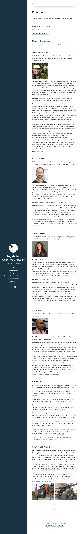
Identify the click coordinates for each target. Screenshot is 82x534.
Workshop (57, 19)
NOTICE (53, 525)
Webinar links (13, 279)
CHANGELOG (60, 525)
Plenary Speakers (49, 19)
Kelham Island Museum (64, 450)
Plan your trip (13, 281)
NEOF (58, 385)
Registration (60, 433)
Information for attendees (13, 276)
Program (13, 273)
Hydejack (55, 528)
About (13, 267)
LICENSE (47, 525)
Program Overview (37, 19)
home (33, 9)
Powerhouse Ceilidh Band (51, 468)
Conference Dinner (66, 19)
